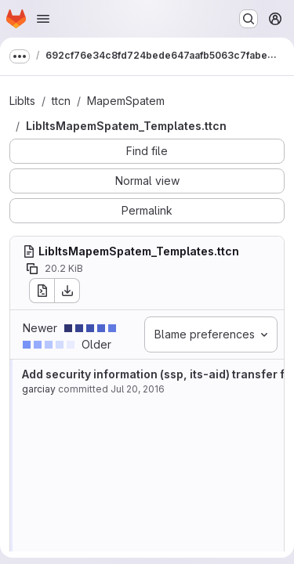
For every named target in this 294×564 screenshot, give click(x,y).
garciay (39, 389)
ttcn (61, 100)
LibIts (22, 100)
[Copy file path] (32, 268)
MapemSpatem (126, 100)
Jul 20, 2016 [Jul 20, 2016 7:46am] (138, 389)
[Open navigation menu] (43, 18)
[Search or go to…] (248, 18)
